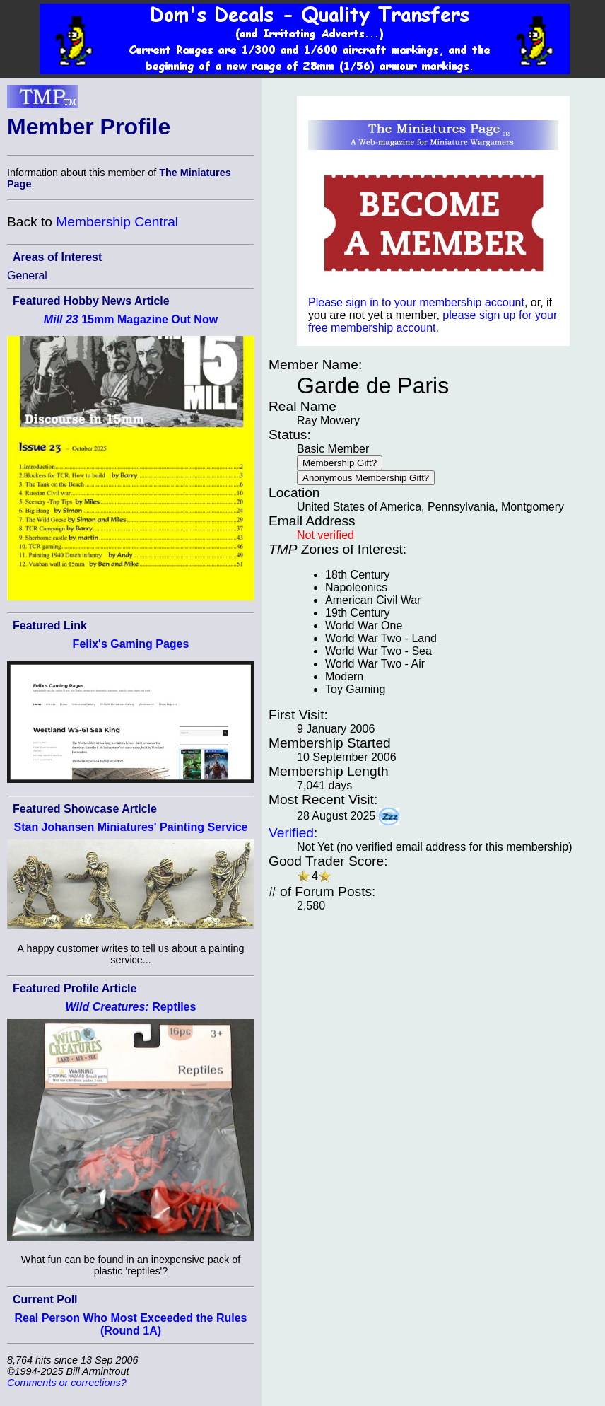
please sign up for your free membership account (432, 321)
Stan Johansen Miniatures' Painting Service (130, 827)
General (27, 275)
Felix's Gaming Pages (131, 644)
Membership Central (117, 221)
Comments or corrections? (67, 1382)
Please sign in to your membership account (416, 302)
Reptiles (131, 1007)
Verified (291, 832)
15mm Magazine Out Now (131, 319)
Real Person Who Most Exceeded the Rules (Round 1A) (131, 1324)
